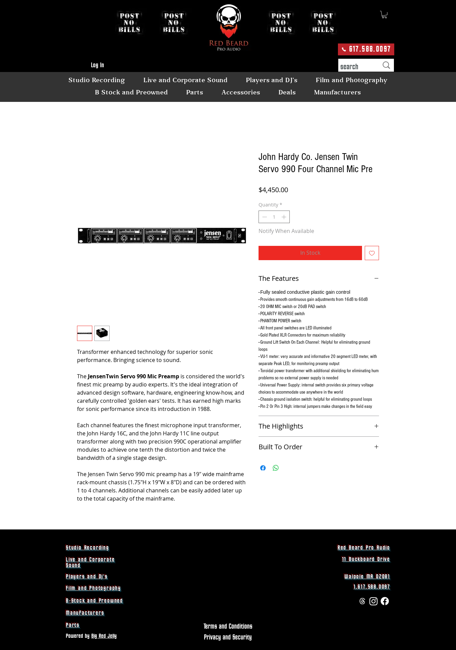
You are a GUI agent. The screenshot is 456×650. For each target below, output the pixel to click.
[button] (384, 14)
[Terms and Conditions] (228, 626)
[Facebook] (384, 601)
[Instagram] (373, 601)
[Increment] (284, 217)
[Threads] (362, 601)
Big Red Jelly (104, 636)
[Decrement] (264, 217)
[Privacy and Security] (228, 637)
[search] (354, 67)
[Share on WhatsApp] (276, 468)
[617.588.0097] (366, 49)
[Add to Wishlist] (372, 253)
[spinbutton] (274, 217)
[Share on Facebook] (263, 468)
